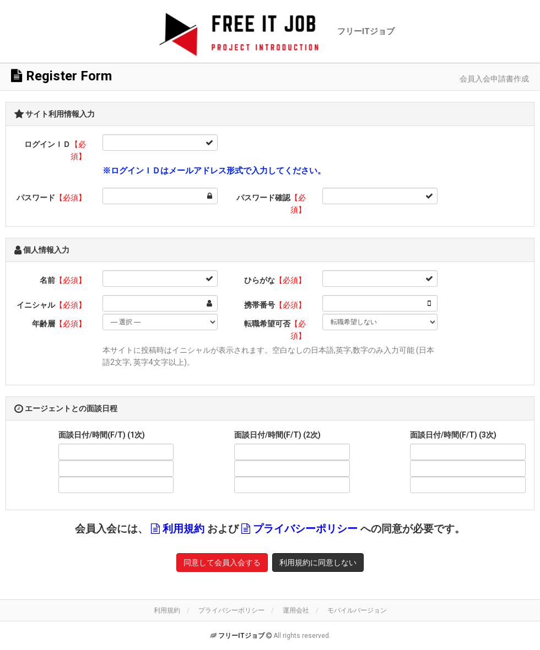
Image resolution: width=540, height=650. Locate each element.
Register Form (61, 76)
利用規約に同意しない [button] (318, 562)
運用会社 (296, 610)
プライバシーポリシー (305, 529)
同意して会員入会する (222, 562)
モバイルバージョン (357, 610)
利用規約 (183, 529)
